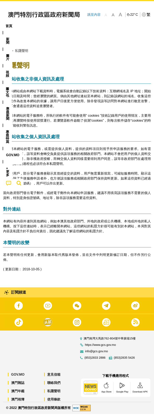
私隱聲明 (53, 394)
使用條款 (53, 402)
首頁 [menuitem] (9, 26)
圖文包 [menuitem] (70, 26)
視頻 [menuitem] (53, 26)
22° (134, 14)
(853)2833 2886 (95, 361)
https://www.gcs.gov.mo (100, 348)
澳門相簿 (17, 402)
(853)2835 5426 (124, 361)
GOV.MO (17, 378)
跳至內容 (93, 14)
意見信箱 (53, 378)
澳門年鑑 (17, 394)
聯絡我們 (53, 386)
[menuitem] (23, 26)
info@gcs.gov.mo (96, 354)
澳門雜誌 (17, 386)
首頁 (6, 54)
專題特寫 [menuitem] (110, 26)
